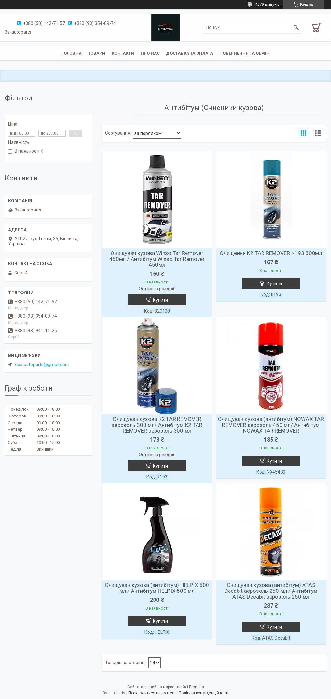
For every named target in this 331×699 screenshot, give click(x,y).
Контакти (123, 53)
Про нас (150, 53)
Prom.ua (196, 687)
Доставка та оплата (189, 53)
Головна (71, 53)
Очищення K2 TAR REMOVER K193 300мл (271, 253)
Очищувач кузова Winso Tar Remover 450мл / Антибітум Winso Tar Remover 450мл (157, 259)
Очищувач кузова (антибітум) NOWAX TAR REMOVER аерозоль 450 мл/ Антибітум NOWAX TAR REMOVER (271, 425)
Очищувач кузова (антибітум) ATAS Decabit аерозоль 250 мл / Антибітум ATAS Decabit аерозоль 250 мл (270, 591)
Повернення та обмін (244, 53)
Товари (96, 53)
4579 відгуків (267, 4)
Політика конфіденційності (203, 693)
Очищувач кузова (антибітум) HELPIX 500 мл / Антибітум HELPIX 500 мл (157, 588)
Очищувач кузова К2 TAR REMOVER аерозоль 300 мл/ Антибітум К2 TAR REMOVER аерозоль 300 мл (157, 425)
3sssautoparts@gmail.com (41, 364)
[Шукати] (296, 27)
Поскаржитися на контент (152, 693)
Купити (160, 300)
